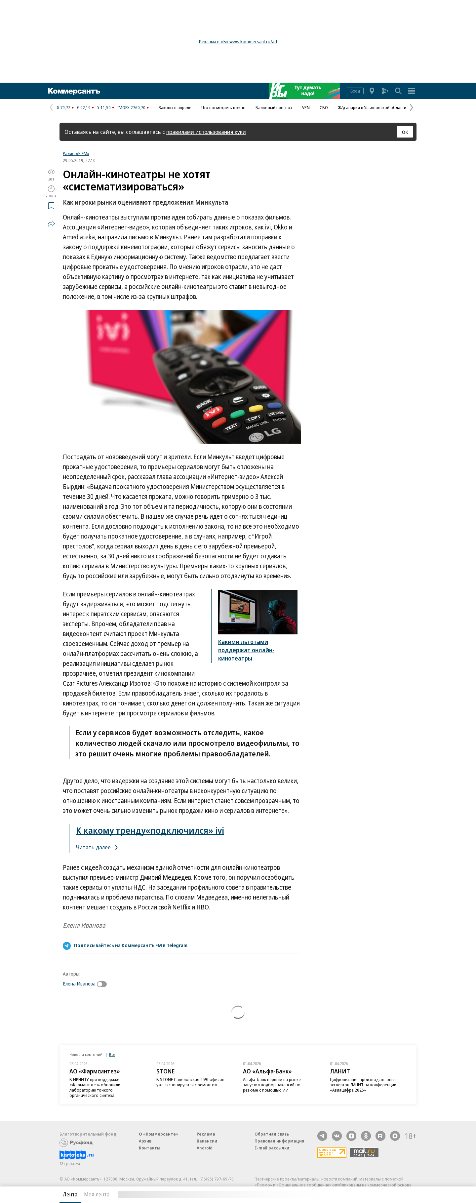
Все (112, 1054)
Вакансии (207, 1141)
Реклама (206, 1134)
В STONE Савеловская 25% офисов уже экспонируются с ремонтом (190, 1082)
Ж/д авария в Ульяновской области (372, 107)
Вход (355, 91)
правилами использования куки (206, 132)
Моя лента (96, 1194)
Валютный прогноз (274, 107)
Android (205, 1148)
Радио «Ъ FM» (76, 153)
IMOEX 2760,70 (131, 107)
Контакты (149, 1148)
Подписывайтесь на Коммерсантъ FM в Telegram (130, 945)
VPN (306, 107)
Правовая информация (279, 1141)
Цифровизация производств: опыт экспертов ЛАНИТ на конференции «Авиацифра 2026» (363, 1084)
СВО (324, 107)
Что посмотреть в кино (223, 107)
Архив (145, 1141)
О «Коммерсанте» (158, 1134)
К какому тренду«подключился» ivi (150, 830)
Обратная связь (272, 1134)
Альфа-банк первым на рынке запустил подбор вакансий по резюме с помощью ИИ (272, 1084)
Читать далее (98, 847)
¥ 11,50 (104, 107)
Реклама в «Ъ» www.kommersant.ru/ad (238, 41)
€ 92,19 (84, 107)
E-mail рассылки (272, 1148)
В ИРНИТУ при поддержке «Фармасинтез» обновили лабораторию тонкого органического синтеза (94, 1087)
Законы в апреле (175, 107)
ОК (405, 132)
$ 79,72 (63, 107)
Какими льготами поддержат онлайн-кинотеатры (246, 650)
